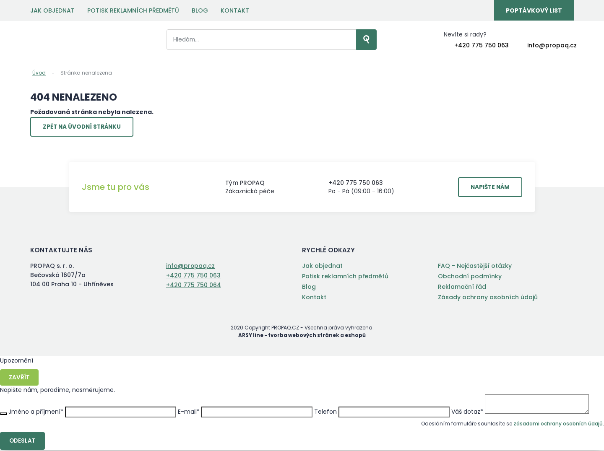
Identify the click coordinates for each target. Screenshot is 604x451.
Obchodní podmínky (470, 277)
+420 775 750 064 (193, 285)
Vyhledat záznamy (355, 40)
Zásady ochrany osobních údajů (488, 298)
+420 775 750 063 (481, 45)
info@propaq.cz (552, 45)
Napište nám (488, 188)
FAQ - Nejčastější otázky (475, 267)
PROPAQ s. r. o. (64, 40)
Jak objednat (52, 10)
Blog (200, 10)
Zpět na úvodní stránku (84, 127)
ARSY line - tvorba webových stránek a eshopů (302, 336)
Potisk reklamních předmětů (133, 10)
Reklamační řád (462, 288)
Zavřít (19, 378)
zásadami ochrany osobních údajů (558, 424)
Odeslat (22, 442)
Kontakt (235, 10)
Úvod (39, 72)
